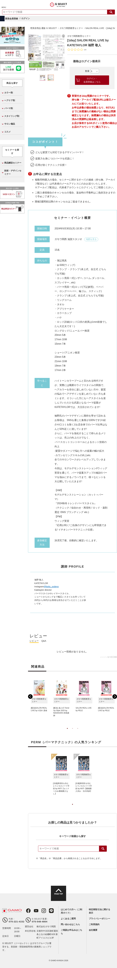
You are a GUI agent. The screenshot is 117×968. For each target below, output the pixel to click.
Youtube (34, 910)
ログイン (25, 18)
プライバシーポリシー (99, 918)
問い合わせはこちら (70, 924)
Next (114, 696)
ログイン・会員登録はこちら (92, 80)
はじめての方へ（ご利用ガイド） (71, 911)
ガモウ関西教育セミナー (80, 36)
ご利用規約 (94, 924)
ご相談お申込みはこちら (71, 932)
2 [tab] (72, 731)
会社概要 (93, 930)
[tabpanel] (47, 52)
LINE (48, 910)
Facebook (27, 910)
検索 (103, 849)
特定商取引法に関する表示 (99, 911)
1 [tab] (67, 731)
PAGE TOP (58, 896)
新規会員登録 (11, 18)
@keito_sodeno (51, 586)
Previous (30, 696)
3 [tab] (77, 731)
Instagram (41, 910)
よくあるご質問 (68, 918)
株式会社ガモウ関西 (46, 926)
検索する (111, 12)
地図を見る (91, 239)
